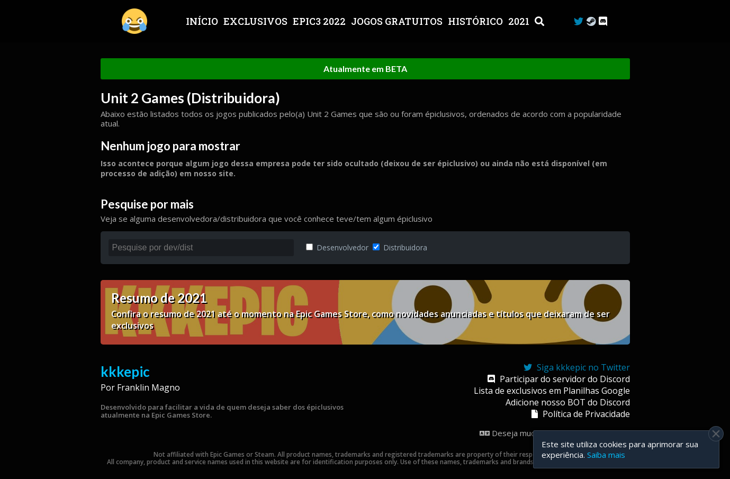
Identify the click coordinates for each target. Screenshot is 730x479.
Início (203, 21)
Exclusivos (256, 21)
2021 (519, 21)
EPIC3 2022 (320, 21)
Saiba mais (606, 454)
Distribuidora (400, 247)
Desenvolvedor (337, 247)
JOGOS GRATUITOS (398, 21)
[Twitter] (578, 21)
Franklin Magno (148, 387)
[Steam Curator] (591, 21)
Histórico (476, 21)
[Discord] (603, 21)
